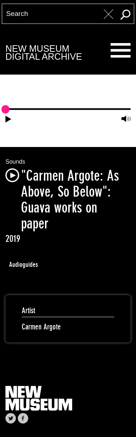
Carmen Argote (41, 326)
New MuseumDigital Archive (43, 52)
